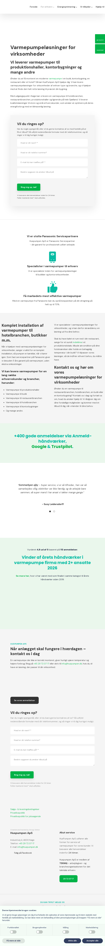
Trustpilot (61, 446)
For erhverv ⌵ (47, 6)
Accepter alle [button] (92, 941)
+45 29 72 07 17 (41, 663)
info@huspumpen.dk (72, 663)
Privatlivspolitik (17, 812)
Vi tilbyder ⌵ (86, 6)
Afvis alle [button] (72, 941)
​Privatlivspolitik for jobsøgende (25, 816)
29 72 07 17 (68, 879)
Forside (33, 6)
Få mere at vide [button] (14, 941)
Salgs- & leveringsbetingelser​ (24, 809)
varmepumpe (55, 78)
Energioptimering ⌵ (67, 6)
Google (39, 446)
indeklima (77, 342)
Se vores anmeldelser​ (24, 700)
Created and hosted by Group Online (25, 830)
